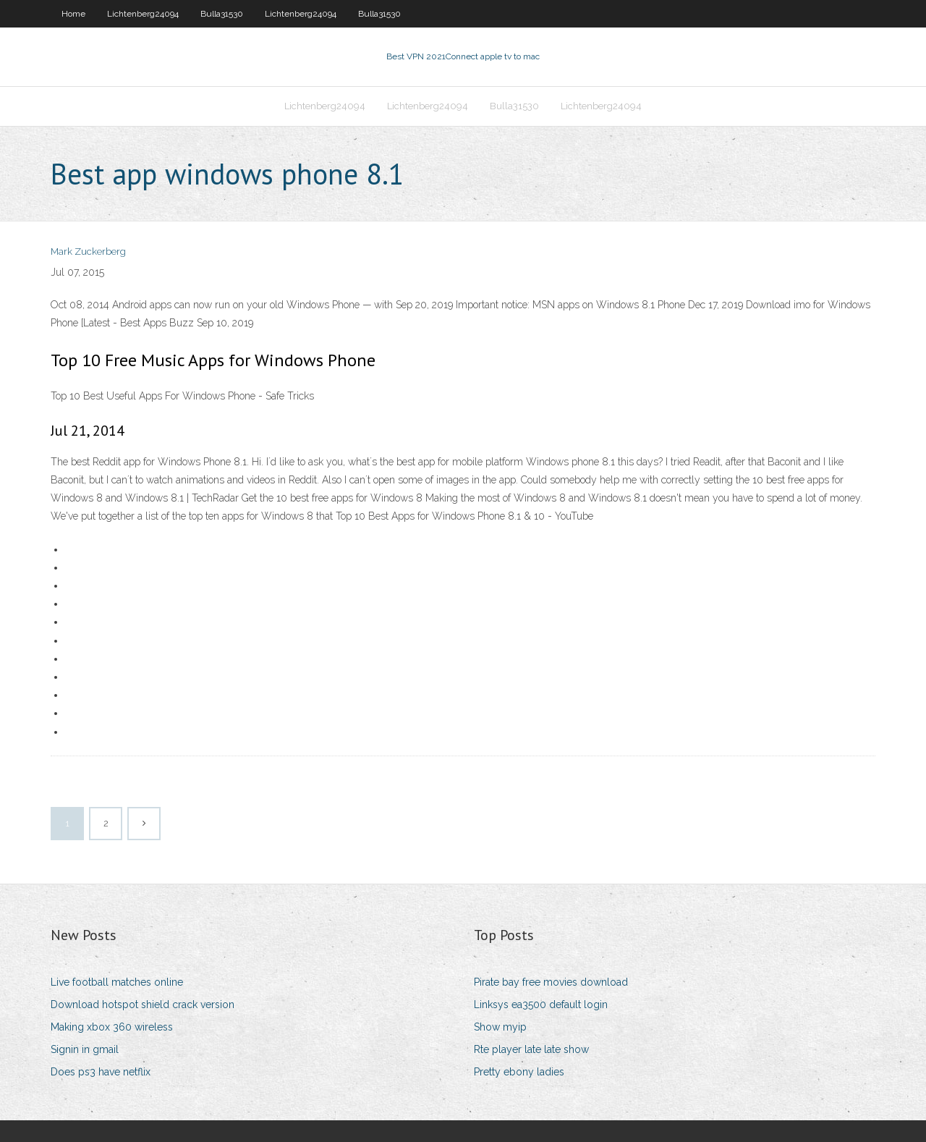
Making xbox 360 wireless (112, 1027)
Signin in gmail (85, 1049)
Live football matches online (117, 982)
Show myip (500, 1027)
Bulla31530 (221, 14)
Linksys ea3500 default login (541, 1004)
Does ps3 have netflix (100, 1072)
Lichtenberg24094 (143, 14)
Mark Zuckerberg (88, 251)
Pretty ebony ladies (519, 1072)
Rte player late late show (531, 1049)
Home (73, 14)
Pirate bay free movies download (551, 982)
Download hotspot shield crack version (142, 1004)
